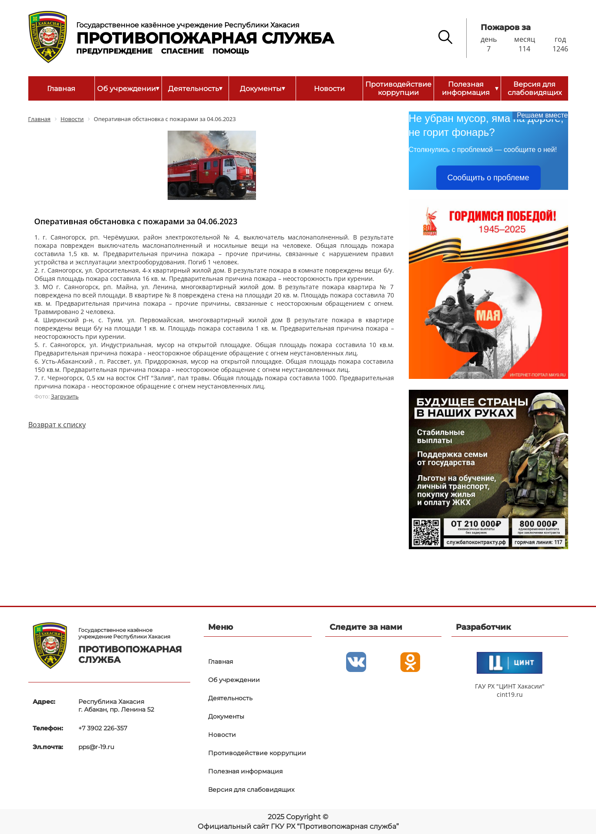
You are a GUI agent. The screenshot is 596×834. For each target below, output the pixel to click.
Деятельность (195, 88)
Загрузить (65, 396)
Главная (61, 88)
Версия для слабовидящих (535, 88)
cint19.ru (510, 694)
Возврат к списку (57, 424)
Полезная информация (470, 88)
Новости (329, 88)
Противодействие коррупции (398, 88)
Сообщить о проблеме (488, 177)
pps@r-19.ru (96, 747)
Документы (262, 88)
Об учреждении (128, 88)
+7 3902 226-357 (102, 728)
